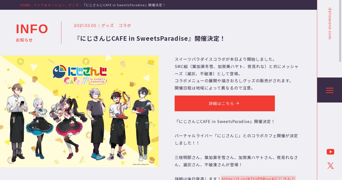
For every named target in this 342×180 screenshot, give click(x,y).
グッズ (107, 25)
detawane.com (330, 24)
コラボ (125, 25)
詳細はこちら (225, 103)
